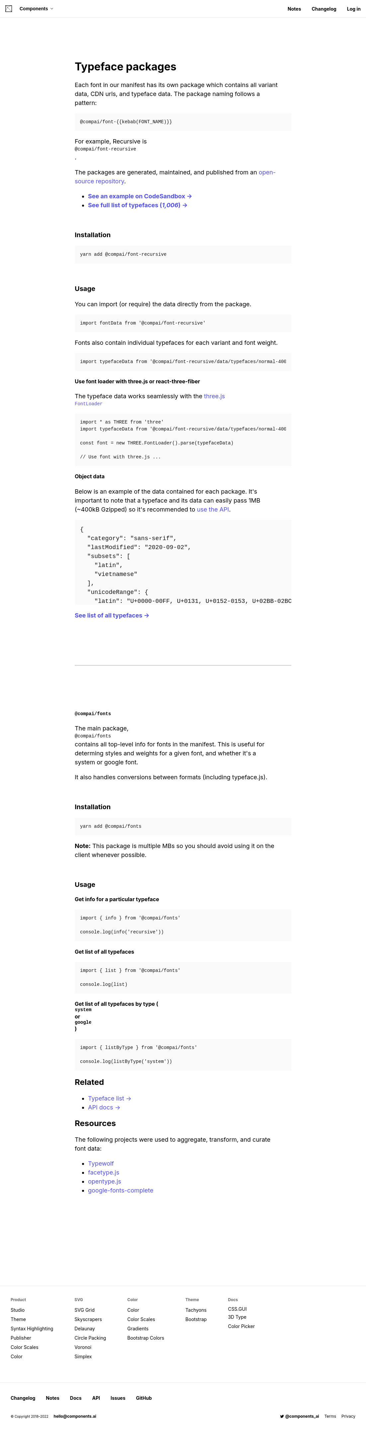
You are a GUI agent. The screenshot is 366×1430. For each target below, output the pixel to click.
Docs (76, 1398)
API (96, 1398)
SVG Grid (84, 1310)
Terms (330, 1416)
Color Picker (241, 1326)
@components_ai (299, 1416)
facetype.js (103, 1172)
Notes (294, 9)
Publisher (21, 1338)
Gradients (137, 1328)
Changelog (324, 9)
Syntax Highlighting (32, 1328)
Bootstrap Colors (145, 1338)
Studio (18, 1310)
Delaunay (84, 1328)
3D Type (237, 1317)
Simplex (83, 1356)
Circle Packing (90, 1338)
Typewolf (101, 1163)
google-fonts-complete (120, 1190)
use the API (213, 509)
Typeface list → (110, 1098)
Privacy (348, 1416)
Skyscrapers (88, 1319)
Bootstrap (196, 1319)
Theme (18, 1319)
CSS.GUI (237, 1309)
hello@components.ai (74, 1416)
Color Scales (25, 1347)
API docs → (104, 1107)
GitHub (144, 1398)
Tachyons (196, 1310)
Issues (118, 1398)
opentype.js (104, 1181)
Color (17, 1356)
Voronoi (82, 1347)
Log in (354, 9)
